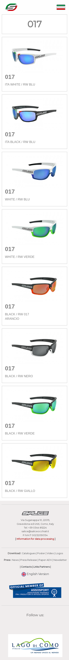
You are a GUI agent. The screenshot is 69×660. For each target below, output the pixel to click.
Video (50, 553)
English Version (35, 574)
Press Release (28, 560)
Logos (59, 553)
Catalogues (29, 553)
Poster (41, 553)
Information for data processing (35, 539)
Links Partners (41, 566)
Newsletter (60, 560)
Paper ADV (45, 560)
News (15, 560)
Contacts (26, 566)
